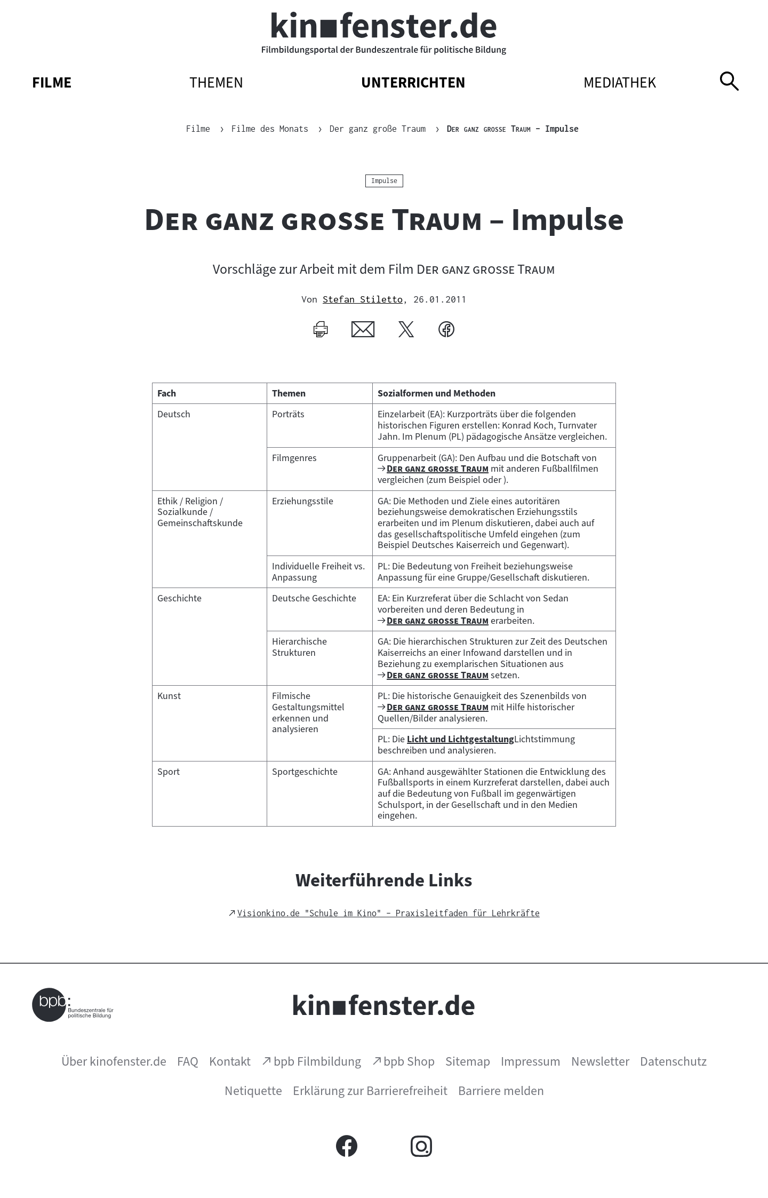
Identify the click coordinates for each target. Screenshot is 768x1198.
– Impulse (513, 128)
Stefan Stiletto (363, 299)
